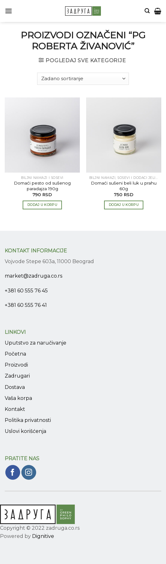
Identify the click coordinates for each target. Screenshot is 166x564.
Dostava (15, 387)
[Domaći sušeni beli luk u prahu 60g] (123, 135)
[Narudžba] (83, 79)
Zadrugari (17, 376)
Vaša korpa (18, 398)
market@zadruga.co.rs (33, 276)
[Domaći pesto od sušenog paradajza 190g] (42, 135)
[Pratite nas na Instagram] (28, 472)
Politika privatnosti (28, 420)
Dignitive (43, 536)
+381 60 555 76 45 (26, 291)
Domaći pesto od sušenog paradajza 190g (42, 185)
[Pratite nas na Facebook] (12, 472)
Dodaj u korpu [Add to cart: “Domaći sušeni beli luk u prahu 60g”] (124, 204)
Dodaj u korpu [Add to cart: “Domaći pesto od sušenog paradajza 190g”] (42, 204)
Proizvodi (16, 365)
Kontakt (15, 409)
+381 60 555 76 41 (26, 305)
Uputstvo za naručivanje (35, 343)
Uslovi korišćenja (25, 431)
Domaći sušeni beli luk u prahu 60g (124, 185)
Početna (15, 354)
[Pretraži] (147, 11)
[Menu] (8, 11)
